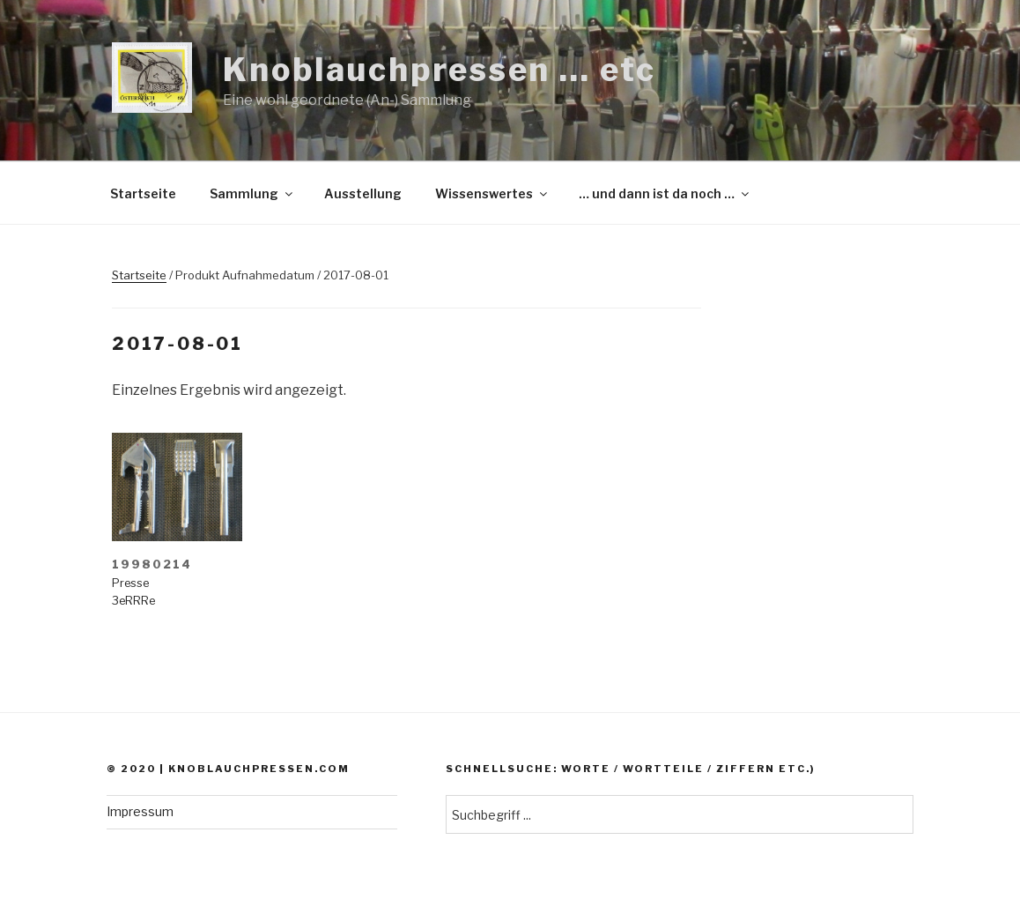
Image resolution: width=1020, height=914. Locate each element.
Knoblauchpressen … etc (439, 69)
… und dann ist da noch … (665, 193)
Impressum (140, 811)
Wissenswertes (492, 193)
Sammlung (252, 193)
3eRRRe (133, 600)
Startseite (143, 193)
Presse (130, 583)
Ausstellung (363, 193)
